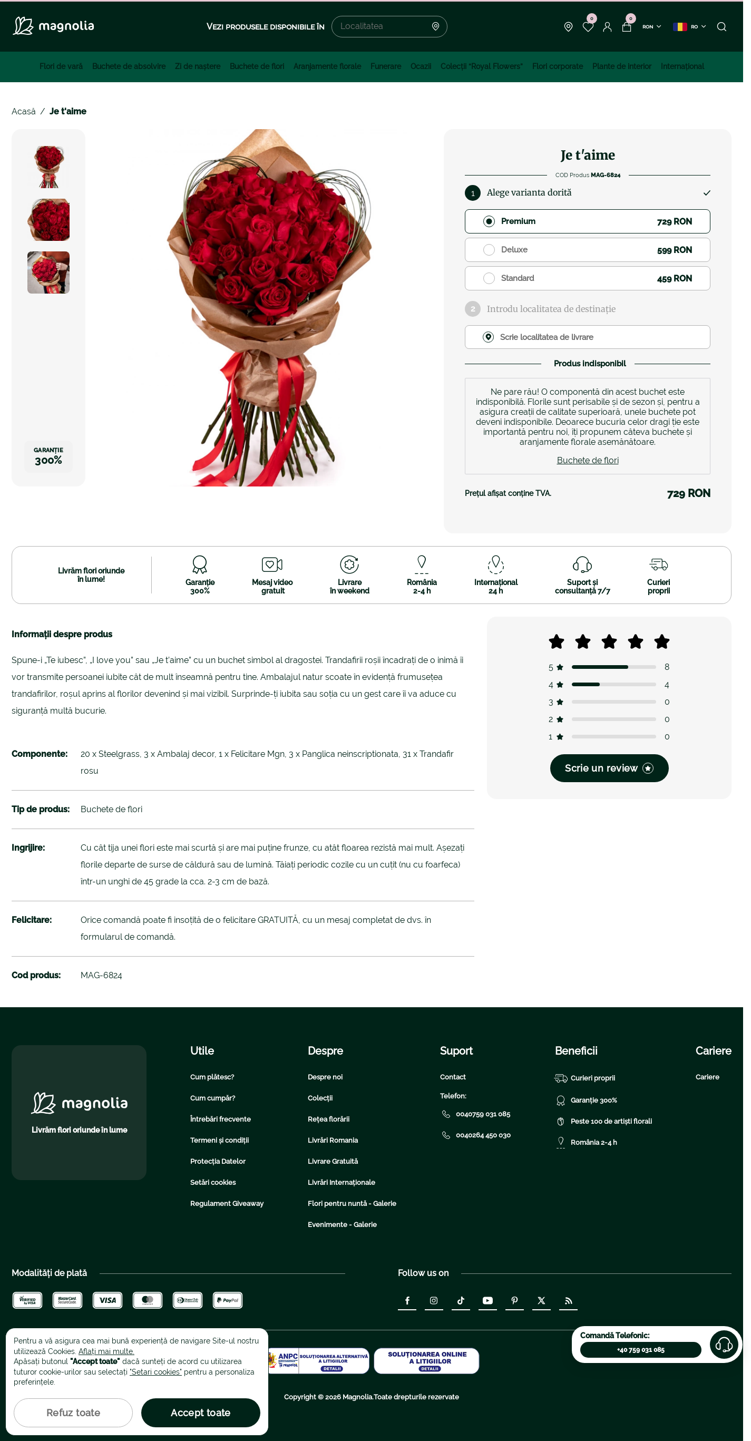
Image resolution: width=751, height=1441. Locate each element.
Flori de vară (61, 66)
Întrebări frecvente (220, 1119)
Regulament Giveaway (227, 1204)
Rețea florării (328, 1119)
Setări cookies (213, 1182)
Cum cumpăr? (212, 1098)
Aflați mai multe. (106, 1351)
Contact (453, 1077)
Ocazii (421, 66)
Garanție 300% (586, 1100)
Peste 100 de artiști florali (603, 1121)
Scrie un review (609, 768)
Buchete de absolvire (128, 66)
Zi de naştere (197, 66)
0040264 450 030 (475, 1135)
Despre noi (325, 1077)
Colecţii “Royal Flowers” (482, 66)
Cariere (707, 1077)
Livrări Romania (333, 1140)
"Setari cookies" (156, 1372)
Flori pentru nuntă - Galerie (352, 1204)
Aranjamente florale (327, 66)
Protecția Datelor (218, 1161)
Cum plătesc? (212, 1077)
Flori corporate (557, 66)
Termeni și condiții (219, 1140)
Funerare (385, 66)
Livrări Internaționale (341, 1182)
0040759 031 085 (475, 1114)
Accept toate (200, 1412)
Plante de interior (621, 66)
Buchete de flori (257, 66)
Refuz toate (73, 1412)
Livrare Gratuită (333, 1161)
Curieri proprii (585, 1078)
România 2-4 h (586, 1142)
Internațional (682, 66)
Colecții (320, 1098)
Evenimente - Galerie (342, 1225)
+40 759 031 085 (641, 1350)
